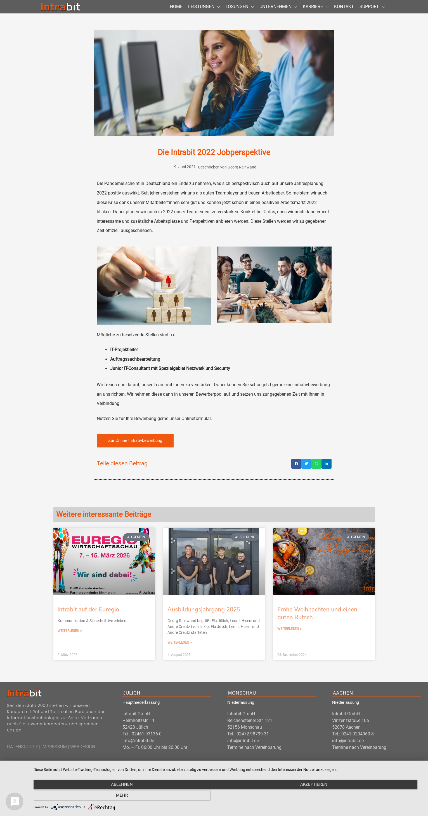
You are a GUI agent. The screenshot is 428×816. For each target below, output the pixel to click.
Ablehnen (92, 796)
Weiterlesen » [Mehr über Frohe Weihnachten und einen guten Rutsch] (289, 638)
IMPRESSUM (54, 756)
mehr (364, 796)
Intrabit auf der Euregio (88, 618)
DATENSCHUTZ (22, 756)
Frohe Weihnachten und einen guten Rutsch (317, 622)
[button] (296, 472)
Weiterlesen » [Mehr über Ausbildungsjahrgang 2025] (179, 651)
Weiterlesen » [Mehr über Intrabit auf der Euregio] (70, 640)
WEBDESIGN (82, 756)
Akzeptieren (228, 796)
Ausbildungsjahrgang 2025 (203, 618)
